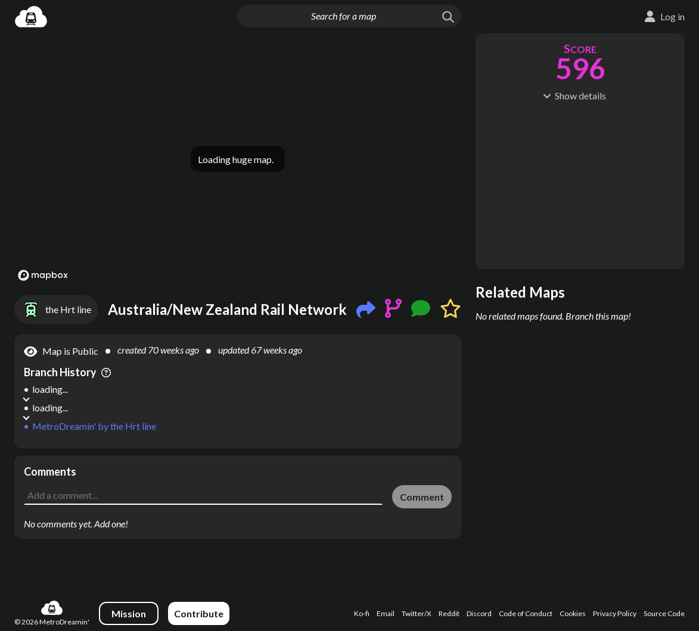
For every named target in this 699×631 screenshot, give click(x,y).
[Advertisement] (237, 473)
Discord (479, 613)
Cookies (573, 613)
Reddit (449, 613)
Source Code (664, 613)
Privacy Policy (614, 613)
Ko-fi (361, 613)
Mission (128, 613)
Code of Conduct (525, 613)
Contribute (198, 613)
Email (385, 613)
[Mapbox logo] (43, 275)
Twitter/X (416, 613)
